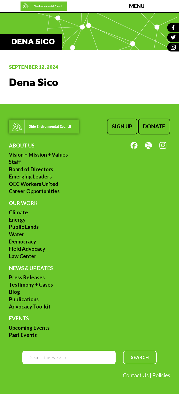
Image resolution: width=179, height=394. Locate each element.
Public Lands (24, 227)
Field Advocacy (27, 249)
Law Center (22, 256)
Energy (17, 219)
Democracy (22, 241)
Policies (161, 375)
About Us (21, 145)
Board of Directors (31, 169)
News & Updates (31, 268)
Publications (24, 299)
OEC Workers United (33, 184)
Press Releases (27, 277)
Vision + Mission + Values (38, 154)
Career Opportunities (34, 191)
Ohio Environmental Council (44, 6)
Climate (18, 212)
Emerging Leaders (30, 176)
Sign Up (122, 126)
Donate (154, 126)
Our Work (23, 203)
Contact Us (136, 375)
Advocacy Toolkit (30, 306)
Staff (15, 162)
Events (19, 318)
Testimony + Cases (31, 284)
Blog (14, 292)
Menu (137, 6)
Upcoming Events (29, 328)
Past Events (23, 335)
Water (16, 234)
